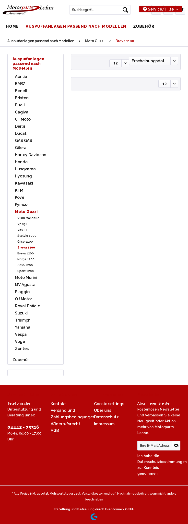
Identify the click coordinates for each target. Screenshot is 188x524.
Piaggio (22, 291)
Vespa (21, 334)
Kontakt (58, 403)
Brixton (22, 98)
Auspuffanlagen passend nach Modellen (28, 64)
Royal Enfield (27, 306)
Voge (20, 341)
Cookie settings (109, 403)
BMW (20, 83)
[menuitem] (100, 12)
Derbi (20, 126)
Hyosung (23, 176)
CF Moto (23, 119)
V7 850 (22, 224)
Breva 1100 (26, 247)
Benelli (21, 90)
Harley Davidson (30, 154)
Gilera (20, 147)
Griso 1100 (25, 241)
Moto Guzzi (26, 211)
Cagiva (21, 112)
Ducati (21, 133)
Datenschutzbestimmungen (162, 462)
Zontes (22, 348)
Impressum (104, 424)
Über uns (102, 410)
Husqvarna (25, 169)
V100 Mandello (28, 218)
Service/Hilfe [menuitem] (159, 9)
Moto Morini (26, 277)
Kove (19, 197)
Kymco (21, 204)
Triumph (23, 320)
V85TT (22, 230)
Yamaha (22, 327)
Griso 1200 (25, 265)
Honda (21, 162)
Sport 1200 (25, 271)
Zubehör (20, 359)
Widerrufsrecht (65, 424)
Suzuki (21, 313)
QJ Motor (23, 299)
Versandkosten (93, 493)
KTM (19, 190)
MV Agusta (25, 284)
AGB (55, 430)
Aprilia (21, 76)
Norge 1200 (26, 259)
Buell (20, 105)
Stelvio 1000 (26, 235)
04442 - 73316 (23, 427)
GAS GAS (23, 140)
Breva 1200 (25, 253)
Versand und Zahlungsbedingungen (71, 413)
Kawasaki (24, 183)
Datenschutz (106, 417)
